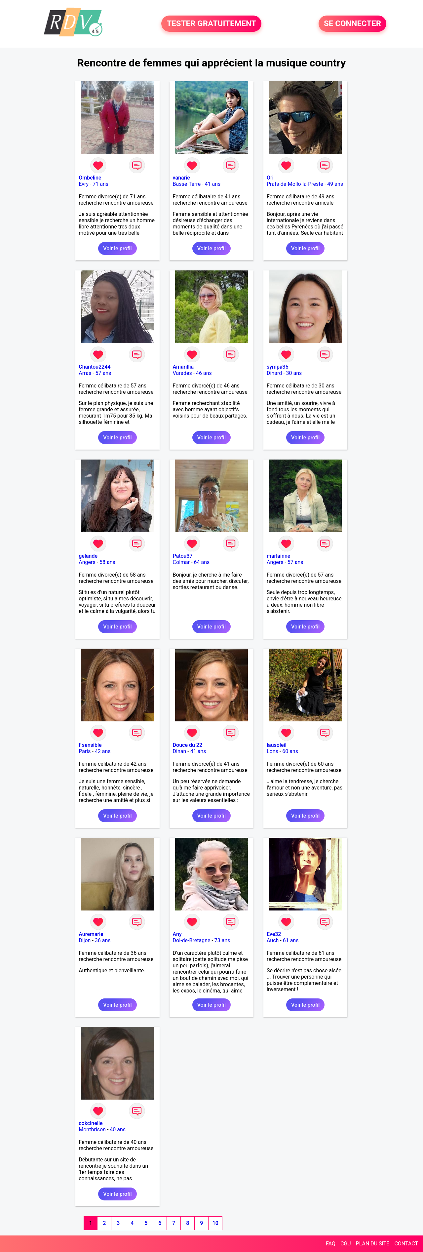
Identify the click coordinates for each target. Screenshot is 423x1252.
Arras (85, 373)
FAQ (330, 1243)
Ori (270, 178)
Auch (273, 940)
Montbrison (92, 1129)
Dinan (179, 751)
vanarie (181, 178)
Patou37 (183, 556)
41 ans (213, 184)
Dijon (85, 940)
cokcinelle (90, 1123)
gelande (88, 556)
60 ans (290, 751)
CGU (345, 1243)
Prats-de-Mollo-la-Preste (295, 184)
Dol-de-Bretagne (192, 940)
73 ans (222, 940)
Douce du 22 (187, 745)
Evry (84, 184)
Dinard (274, 373)
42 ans (103, 751)
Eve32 (274, 934)
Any (177, 934)
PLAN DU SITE (373, 1243)
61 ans (291, 940)
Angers (87, 562)
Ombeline (90, 178)
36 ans (103, 940)
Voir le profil (117, 248)
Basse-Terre (187, 184)
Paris (85, 751)
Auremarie (91, 934)
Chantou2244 (94, 367)
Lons (272, 751)
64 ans (202, 562)
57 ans (103, 373)
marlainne (278, 556)
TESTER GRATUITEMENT (211, 23)
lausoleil (277, 745)
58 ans (107, 562)
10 (215, 1223)
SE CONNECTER (352, 23)
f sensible (90, 745)
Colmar (181, 562)
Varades (182, 373)
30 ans (294, 373)
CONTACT (406, 1243)
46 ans (204, 373)
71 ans (100, 184)
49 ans (335, 184)
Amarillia (183, 367)
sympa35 (277, 367)
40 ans (118, 1129)
